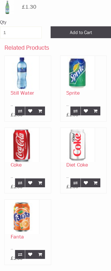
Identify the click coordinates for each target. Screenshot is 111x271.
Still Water (22, 93)
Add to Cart (81, 32)
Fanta (17, 236)
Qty (3, 22)
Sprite (73, 93)
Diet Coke (77, 165)
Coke (16, 165)
